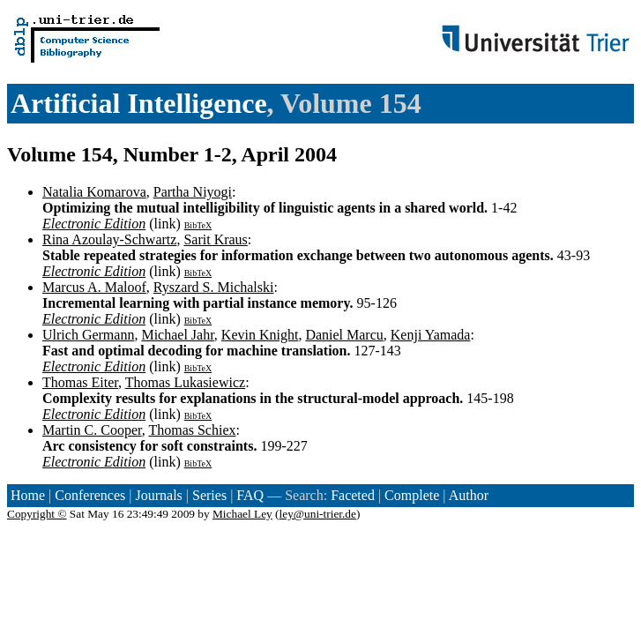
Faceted (353, 495)
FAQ (250, 495)
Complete (411, 495)
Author (468, 495)
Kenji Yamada (431, 334)
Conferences (90, 495)
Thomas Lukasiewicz (185, 382)
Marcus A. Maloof (94, 287)
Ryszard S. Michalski (213, 287)
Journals (158, 495)
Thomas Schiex (191, 429)
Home (28, 495)
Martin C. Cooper (92, 429)
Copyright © (37, 513)
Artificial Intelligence (139, 103)
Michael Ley (242, 513)
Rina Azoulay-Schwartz (109, 239)
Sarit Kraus (215, 239)
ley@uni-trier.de (318, 513)
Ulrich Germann (88, 334)
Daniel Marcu (344, 334)
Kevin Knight (260, 334)
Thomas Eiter (80, 382)
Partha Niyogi (192, 191)
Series (209, 495)
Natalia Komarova (94, 191)
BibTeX (198, 225)
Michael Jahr (177, 334)
